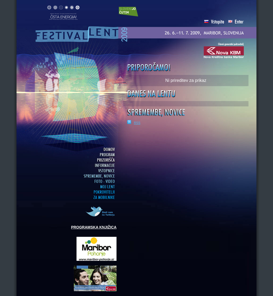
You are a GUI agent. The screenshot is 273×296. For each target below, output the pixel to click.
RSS (137, 123)
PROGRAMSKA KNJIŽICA (94, 227)
